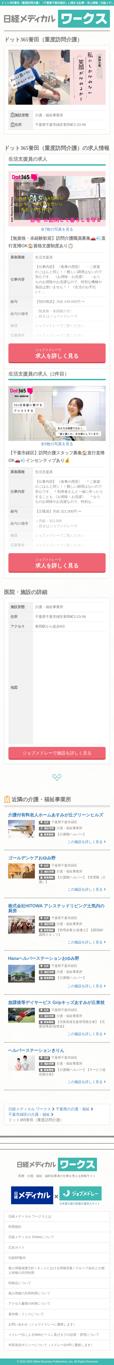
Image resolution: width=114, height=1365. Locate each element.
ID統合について (19, 1283)
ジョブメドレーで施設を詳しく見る (57, 753)
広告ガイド (16, 1247)
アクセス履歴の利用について (29, 1303)
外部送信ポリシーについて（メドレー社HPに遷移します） (51, 1345)
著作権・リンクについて (26, 1314)
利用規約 (14, 1227)
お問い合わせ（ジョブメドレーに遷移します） (42, 1324)
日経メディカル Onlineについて (31, 1237)
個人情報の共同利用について (29, 1293)
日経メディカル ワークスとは (29, 1216)
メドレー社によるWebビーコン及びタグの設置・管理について (53, 1335)
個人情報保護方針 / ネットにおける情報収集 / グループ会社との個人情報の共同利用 (56, 1270)
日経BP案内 (17, 1258)
